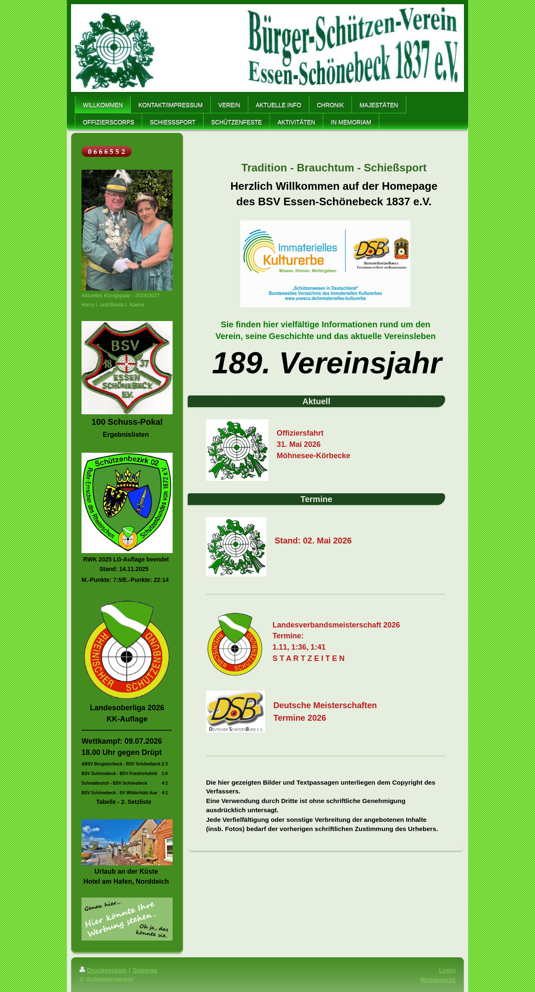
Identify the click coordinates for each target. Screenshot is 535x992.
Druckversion (103, 970)
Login (447, 970)
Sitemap (145, 970)
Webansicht (438, 979)
